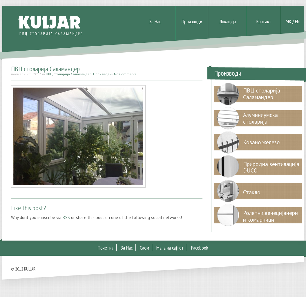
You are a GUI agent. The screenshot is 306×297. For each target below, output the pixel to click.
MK (288, 21)
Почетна (105, 247)
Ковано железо (261, 142)
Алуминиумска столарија (260, 118)
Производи (192, 21)
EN (297, 21)
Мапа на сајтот (170, 247)
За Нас (155, 21)
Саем (144, 247)
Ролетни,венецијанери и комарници (270, 216)
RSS (66, 217)
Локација (227, 21)
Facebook (199, 247)
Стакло (251, 192)
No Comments (125, 74)
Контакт (263, 21)
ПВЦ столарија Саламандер (45, 68)
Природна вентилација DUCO (271, 167)
